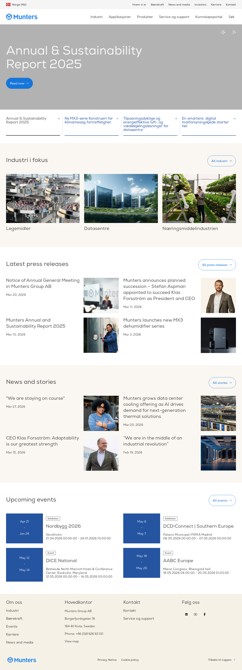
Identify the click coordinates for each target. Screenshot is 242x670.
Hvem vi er (139, 4)
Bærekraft (157, 4)
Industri (96, 17)
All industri (221, 161)
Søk (231, 17)
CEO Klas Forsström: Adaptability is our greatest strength (42, 441)
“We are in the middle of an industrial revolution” (152, 441)
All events (222, 500)
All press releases (217, 265)
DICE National (61, 561)
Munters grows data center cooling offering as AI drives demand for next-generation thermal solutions (154, 408)
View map (72, 641)
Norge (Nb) (16, 4)
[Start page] (23, 17)
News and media (179, 4)
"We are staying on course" (35, 399)
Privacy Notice (107, 659)
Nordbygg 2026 (63, 526)
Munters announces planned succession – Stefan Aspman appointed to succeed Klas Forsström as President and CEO (159, 290)
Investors (200, 4)
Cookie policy (130, 659)
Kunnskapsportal (209, 17)
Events (11, 626)
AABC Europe (178, 561)
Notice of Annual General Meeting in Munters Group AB (43, 284)
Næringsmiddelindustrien (190, 229)
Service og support (174, 17)
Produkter (145, 17)
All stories (222, 383)
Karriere (216, 4)
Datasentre (96, 229)
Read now (19, 83)
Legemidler (18, 229)
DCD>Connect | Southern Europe (198, 526)
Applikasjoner (120, 17)
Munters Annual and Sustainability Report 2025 (35, 323)
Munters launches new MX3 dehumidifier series (153, 323)
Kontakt (231, 4)
